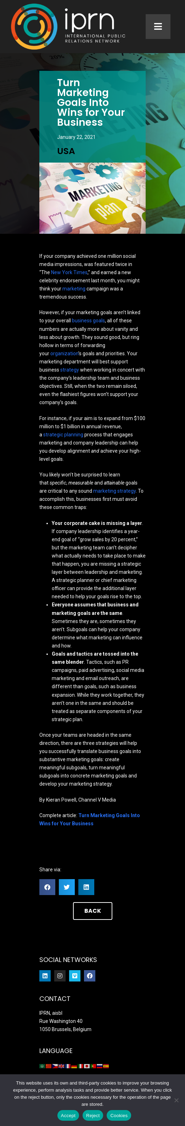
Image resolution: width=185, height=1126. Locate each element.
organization (64, 353)
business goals (88, 320)
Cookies (119, 1115)
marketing (73, 289)
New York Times (69, 272)
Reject (93, 1115)
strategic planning (63, 434)
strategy (69, 370)
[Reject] (176, 1100)
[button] (47, 887)
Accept (68, 1115)
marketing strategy (114, 491)
